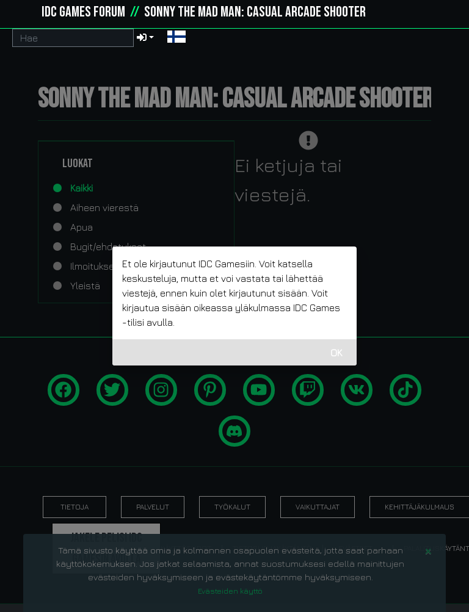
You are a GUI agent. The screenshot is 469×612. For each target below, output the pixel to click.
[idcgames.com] (23, 12)
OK (336, 352)
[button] (176, 37)
